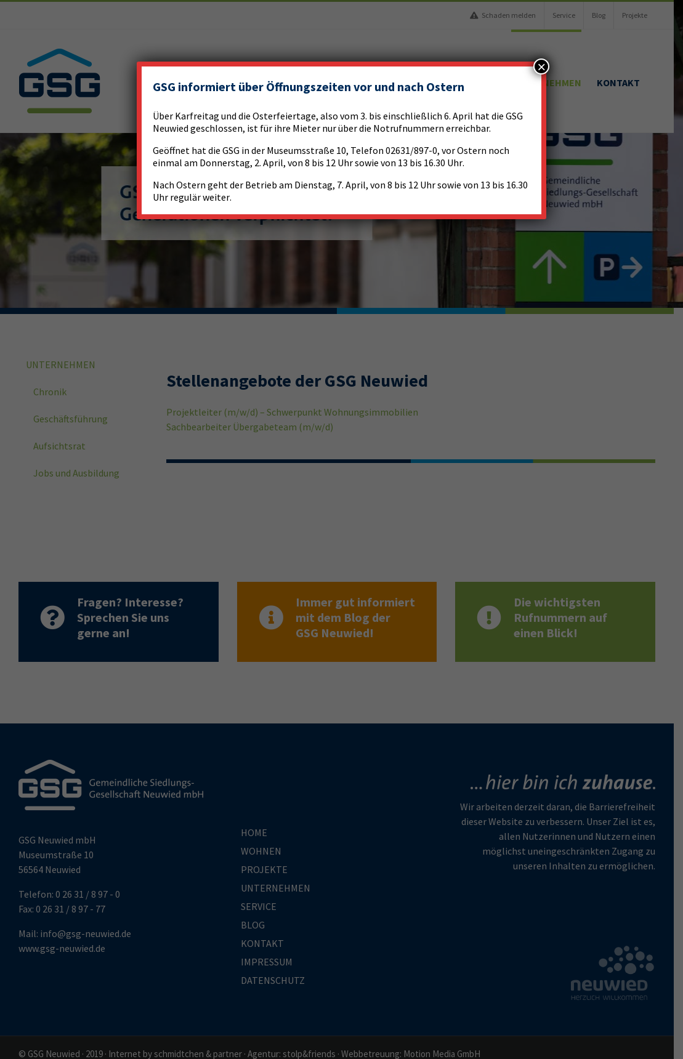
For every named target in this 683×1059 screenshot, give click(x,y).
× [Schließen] (541, 66)
